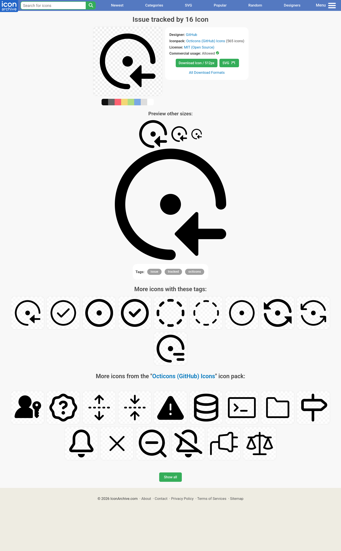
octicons (194, 272)
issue (154, 272)
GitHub (191, 34)
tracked (173, 272)
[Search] (91, 5)
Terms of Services (211, 498)
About (146, 498)
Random (255, 5)
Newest (117, 5)
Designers (292, 5)
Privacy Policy (182, 498)
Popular (220, 5)
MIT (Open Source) (199, 47)
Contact (161, 498)
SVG (188, 5)
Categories (154, 5)
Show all (170, 477)
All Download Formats (207, 72)
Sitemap (237, 498)
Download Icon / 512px (196, 63)
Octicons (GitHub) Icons (205, 41)
